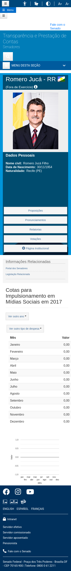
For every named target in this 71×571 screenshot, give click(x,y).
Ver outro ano (17, 316)
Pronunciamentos (35, 220)
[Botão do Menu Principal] (8, 10)
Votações (35, 238)
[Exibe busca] (8, 56)
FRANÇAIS (37, 509)
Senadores (11, 47)
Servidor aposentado (15, 537)
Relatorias (35, 229)
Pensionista (10, 543)
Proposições (35, 210)
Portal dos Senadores (16, 268)
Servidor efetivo (12, 527)
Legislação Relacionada (18, 274)
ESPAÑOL (22, 509)
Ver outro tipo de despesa (25, 328)
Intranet (10, 519)
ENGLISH (8, 509)
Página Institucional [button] (35, 248)
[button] (25, 4)
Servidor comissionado (17, 532)
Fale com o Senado (17, 551)
